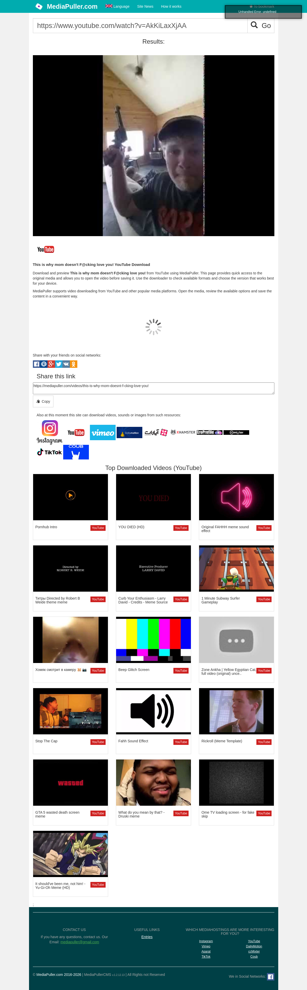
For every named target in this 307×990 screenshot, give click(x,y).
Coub (254, 956)
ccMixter (254, 951)
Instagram (206, 941)
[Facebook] (270, 977)
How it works (171, 6)
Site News (145, 6)
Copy (43, 401)
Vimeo (206, 946)
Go (261, 26)
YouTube (98, 528)
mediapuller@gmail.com (79, 942)
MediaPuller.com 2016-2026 (58, 975)
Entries (147, 937)
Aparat (205, 951)
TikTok (206, 956)
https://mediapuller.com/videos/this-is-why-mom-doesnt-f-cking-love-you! (153, 388)
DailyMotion (254, 946)
